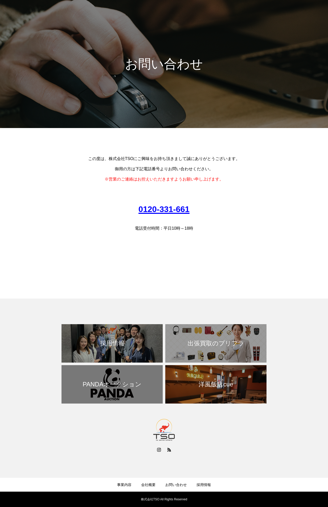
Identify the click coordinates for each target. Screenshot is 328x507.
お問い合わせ (276, 13)
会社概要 (249, 13)
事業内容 (225, 13)
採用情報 (303, 13)
